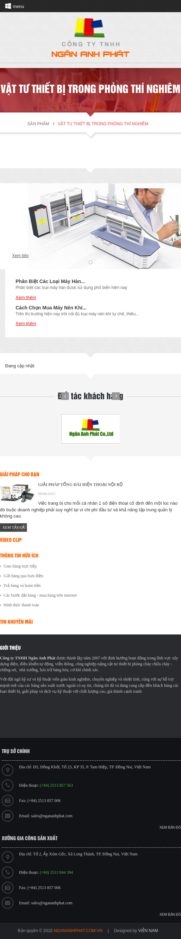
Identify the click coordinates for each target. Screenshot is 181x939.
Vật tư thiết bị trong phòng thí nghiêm (103, 123)
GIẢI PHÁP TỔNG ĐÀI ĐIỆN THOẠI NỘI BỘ (80, 484)
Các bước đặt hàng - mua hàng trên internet (40, 595)
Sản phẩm (38, 123)
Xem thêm (26, 297)
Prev (65, 396)
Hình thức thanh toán (21, 605)
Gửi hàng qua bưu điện (23, 575)
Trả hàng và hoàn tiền (22, 585)
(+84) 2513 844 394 (56, 872)
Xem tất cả (13, 527)
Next (116, 396)
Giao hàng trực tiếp (20, 566)
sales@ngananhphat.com (51, 815)
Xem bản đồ (170, 827)
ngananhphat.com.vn (78, 930)
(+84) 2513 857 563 (56, 785)
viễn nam (148, 930)
